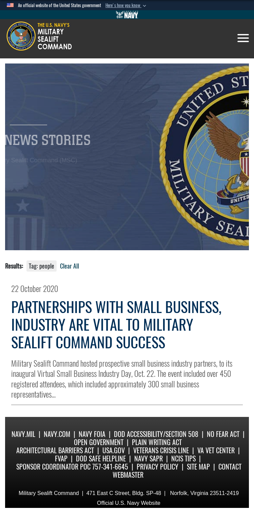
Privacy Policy (157, 466)
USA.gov (113, 450)
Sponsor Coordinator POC (53, 466)
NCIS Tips (183, 458)
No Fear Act (223, 434)
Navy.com (57, 434)
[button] (126, 5)
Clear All (69, 266)
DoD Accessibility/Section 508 (156, 434)
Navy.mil (23, 434)
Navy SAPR (148, 458)
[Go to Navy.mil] (127, 14)
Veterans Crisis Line (161, 450)
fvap (61, 458)
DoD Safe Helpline (101, 458)
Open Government (98, 442)
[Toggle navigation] (243, 38)
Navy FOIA (92, 434)
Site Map (198, 466)
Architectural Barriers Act (55, 450)
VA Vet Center (216, 450)
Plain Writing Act (157, 442)
